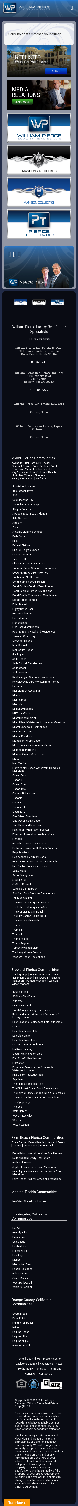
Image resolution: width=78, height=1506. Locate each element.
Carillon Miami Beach (24, 554)
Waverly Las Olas (22, 1115)
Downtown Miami (22, 469)
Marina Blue (19, 699)
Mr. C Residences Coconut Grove (31, 745)
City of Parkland (21, 1005)
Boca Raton (19, 1142)
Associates (46, 1363)
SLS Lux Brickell (21, 884)
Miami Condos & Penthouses (29, 726)
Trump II (17, 929)
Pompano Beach (36, 980)
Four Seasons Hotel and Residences (34, 631)
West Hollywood (22, 1282)
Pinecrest (40, 475)
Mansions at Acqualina (26, 690)
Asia (15, 527)
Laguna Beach (20, 1331)
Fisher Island (42, 469)
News (59, 1363)
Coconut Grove (21, 466)
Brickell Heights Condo (25, 550)
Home (20, 1358)
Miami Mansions (22, 731)
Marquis (17, 704)
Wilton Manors (20, 983)
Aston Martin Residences (27, 531)
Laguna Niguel (20, 1341)
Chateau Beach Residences (28, 563)
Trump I (16, 925)
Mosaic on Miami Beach (26, 740)
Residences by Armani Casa (29, 857)
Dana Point (18, 1318)
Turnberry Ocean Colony (26, 952)
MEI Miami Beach (22, 708)
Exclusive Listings (26, 1363)
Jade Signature (21, 672)
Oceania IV (18, 811)
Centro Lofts (19, 559)
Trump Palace (20, 938)
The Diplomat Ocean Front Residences (35, 1088)
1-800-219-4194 (39, 339)
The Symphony (21, 1102)
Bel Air (16, 1228)
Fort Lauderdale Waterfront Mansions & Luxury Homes (35, 1016)
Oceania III (18, 807)
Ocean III (17, 779)
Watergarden (19, 1111)
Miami (34, 472)
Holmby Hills (20, 1250)
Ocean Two (19, 788)
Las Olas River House (25, 1040)
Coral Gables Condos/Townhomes (32, 586)
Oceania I (18, 798)
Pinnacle (17, 838)
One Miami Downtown (25, 816)
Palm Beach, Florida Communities (37, 1137)
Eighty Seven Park (22, 609)
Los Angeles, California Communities (29, 1216)
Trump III (17, 934)
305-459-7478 (39, 362)
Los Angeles (19, 1255)
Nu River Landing (22, 1049)
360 (14, 495)
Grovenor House (22, 640)
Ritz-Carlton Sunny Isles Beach (30, 866)
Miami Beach (48, 472)
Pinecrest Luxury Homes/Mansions (33, 834)
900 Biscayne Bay (22, 499)
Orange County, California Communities (31, 1302)
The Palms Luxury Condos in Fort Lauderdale (38, 1092)
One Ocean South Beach (26, 820)
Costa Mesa (19, 1313)
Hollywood (41, 977)
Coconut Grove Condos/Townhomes (34, 568)
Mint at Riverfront (22, 736)
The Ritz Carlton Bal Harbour (29, 916)
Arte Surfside (20, 518)
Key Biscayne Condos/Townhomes (33, 677)
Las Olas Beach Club (24, 1031)
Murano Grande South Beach (29, 754)
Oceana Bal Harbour (24, 793)
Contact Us (45, 1373)
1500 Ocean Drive (22, 491)
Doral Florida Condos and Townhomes (35, 595)
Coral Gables (40, 466)
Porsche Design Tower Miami (29, 843)
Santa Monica (20, 1278)
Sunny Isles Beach (22, 478)
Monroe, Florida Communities (34, 1192)
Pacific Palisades (22, 1268)
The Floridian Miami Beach (28, 911)
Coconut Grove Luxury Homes (30, 572)
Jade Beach (19, 658)
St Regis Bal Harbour (24, 888)
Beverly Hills (19, 1232)
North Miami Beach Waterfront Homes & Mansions (36, 769)
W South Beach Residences (28, 956)
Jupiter (17, 1145)
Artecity (17, 522)
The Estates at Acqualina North (30, 902)
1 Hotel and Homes (23, 486)
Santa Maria (19, 870)
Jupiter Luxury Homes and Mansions (34, 1167)
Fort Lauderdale (48, 974)
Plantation (18, 980)
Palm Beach (47, 1145)
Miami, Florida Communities (33, 458)
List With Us (33, 1358)
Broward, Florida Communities (35, 970)
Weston (53, 980)
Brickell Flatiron (21, 545)
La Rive (16, 1026)
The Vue (17, 1106)
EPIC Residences (22, 613)
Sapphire (17, 1079)
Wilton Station (20, 1124)
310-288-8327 (39, 390)
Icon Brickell (19, 645)
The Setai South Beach (25, 920)
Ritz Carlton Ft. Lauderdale (27, 1074)
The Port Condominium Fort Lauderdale (35, 1097)
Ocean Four (19, 775)
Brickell (46, 462)
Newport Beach (21, 1345)
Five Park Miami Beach (25, 627)
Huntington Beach (23, 1322)
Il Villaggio (18, 654)
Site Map (41, 1368)
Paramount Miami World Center (30, 829)
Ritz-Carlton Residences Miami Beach (34, 861)
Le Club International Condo (28, 1044)
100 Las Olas (20, 991)
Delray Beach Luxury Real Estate (31, 1158)
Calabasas (18, 1241)
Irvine (15, 1327)
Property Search (52, 1358)
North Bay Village (22, 475)
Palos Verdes (20, 1273)
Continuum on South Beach (28, 581)
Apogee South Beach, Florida (29, 513)
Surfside (41, 478)
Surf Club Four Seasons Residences (33, 893)
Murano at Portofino (24, 749)
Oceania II (18, 802)
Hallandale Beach (22, 977)
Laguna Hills (19, 1336)
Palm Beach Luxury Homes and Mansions (37, 1178)
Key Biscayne (20, 472)
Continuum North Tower (26, 577)
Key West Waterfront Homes (29, 1201)
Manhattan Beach (22, 1264)
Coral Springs (19, 974)
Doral (54, 466)
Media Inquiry (25, 1368)
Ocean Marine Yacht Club (27, 1053)
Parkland (56, 977)
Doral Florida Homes (24, 599)
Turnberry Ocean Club (25, 947)
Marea (16, 695)
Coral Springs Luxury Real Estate (31, 1010)
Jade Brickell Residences (27, 663)
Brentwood (18, 1237)
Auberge (17, 1000)
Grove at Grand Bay (23, 636)
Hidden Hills (19, 1246)
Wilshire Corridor (22, 1287)
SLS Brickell (19, 879)
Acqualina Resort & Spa (26, 504)
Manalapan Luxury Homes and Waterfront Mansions (37, 1173)
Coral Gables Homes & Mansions (32, 590)
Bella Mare (18, 536)
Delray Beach (36, 1142)
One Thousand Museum (26, 825)
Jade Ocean (19, 667)
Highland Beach (56, 1142)
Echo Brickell (20, 604)
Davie (33, 974)
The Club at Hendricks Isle (27, 1083)
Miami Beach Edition (24, 718)
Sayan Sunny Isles (22, 875)
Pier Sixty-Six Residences (26, 1058)
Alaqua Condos (21, 509)
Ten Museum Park (22, 897)
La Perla (17, 686)
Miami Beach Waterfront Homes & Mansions (39, 722)
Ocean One (19, 784)
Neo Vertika (19, 763)
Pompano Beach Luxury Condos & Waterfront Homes (32, 1069)
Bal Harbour (32, 462)
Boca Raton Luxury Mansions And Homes (37, 1153)
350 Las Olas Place (23, 996)
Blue (15, 540)
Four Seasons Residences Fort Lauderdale (37, 1021)
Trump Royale (20, 943)
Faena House (20, 618)
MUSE (15, 758)
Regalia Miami (20, 852)
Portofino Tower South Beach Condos (34, 848)
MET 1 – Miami (21, 713)
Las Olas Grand (21, 1035)
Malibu (16, 1259)
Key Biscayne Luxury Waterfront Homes (35, 681)
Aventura (17, 462)
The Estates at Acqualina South (30, 907)
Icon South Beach (22, 649)
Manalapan (30, 1145)
